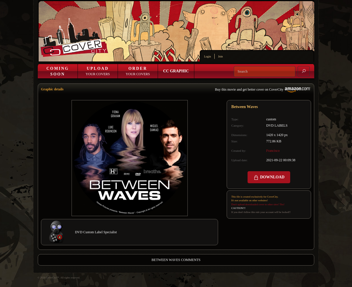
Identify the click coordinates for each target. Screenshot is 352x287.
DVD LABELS (276, 125)
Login (207, 56)
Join (220, 56)
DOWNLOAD (268, 177)
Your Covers (98, 71)
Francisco (273, 151)
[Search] (264, 71)
